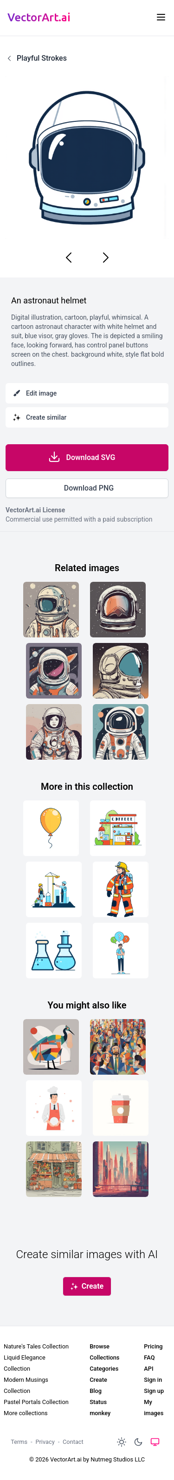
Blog (96, 1390)
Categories (104, 1368)
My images (153, 1407)
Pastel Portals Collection (36, 1401)
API (148, 1368)
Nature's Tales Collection (36, 1346)
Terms (19, 1441)
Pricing (153, 1346)
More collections (26, 1413)
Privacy (44, 1441)
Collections (104, 1357)
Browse (100, 1346)
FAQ (149, 1357)
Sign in (153, 1379)
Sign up (154, 1390)
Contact (73, 1441)
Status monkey (100, 1407)
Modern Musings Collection (26, 1385)
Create (98, 1379)
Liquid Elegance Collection (24, 1363)
